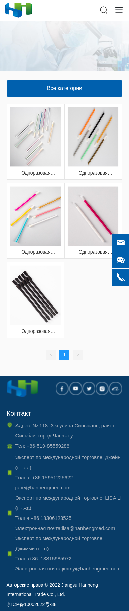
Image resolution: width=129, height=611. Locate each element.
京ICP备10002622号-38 (32, 604)
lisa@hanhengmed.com (90, 528)
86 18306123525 (56, 518)
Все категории (64, 88)
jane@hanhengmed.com (43, 487)
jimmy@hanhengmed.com (91, 569)
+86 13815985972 (52, 558)
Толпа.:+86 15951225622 (47, 477)
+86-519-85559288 (48, 446)
